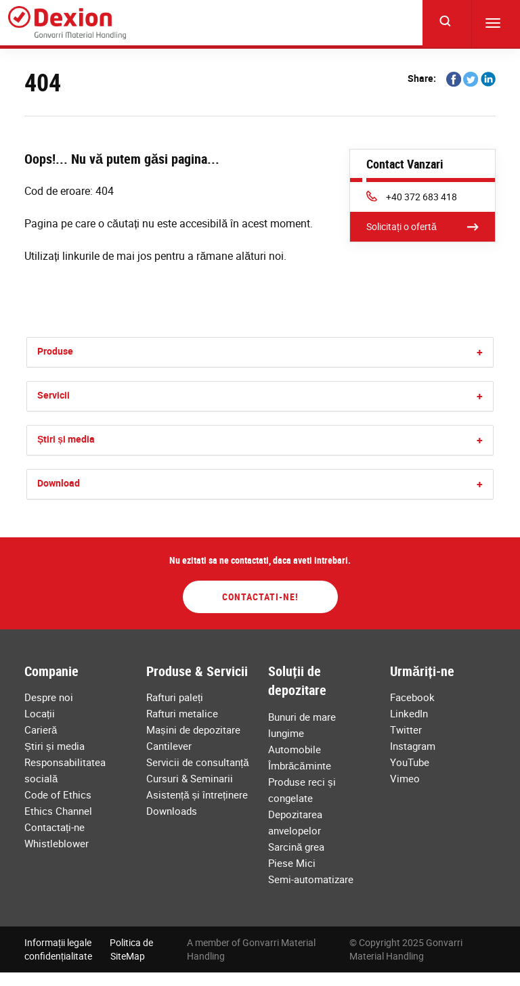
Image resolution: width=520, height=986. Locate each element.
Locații (39, 713)
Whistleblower (56, 843)
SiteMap (127, 955)
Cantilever (169, 746)
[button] (480, 352)
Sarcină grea (296, 846)
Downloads (171, 810)
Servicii (53, 394)
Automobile (294, 749)
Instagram (412, 746)
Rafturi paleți (174, 697)
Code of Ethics (57, 794)
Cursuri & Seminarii (189, 778)
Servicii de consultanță (197, 762)
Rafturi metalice (182, 713)
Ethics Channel (58, 810)
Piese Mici (292, 863)
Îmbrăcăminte (299, 765)
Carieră (40, 729)
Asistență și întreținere (197, 794)
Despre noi (48, 697)
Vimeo (405, 778)
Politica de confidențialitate (88, 949)
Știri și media (66, 438)
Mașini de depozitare (193, 729)
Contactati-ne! (260, 596)
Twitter (406, 729)
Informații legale (57, 942)
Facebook (412, 697)
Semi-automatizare (310, 879)
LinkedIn (409, 713)
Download (58, 482)
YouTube (409, 762)
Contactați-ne (54, 827)
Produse (55, 350)
